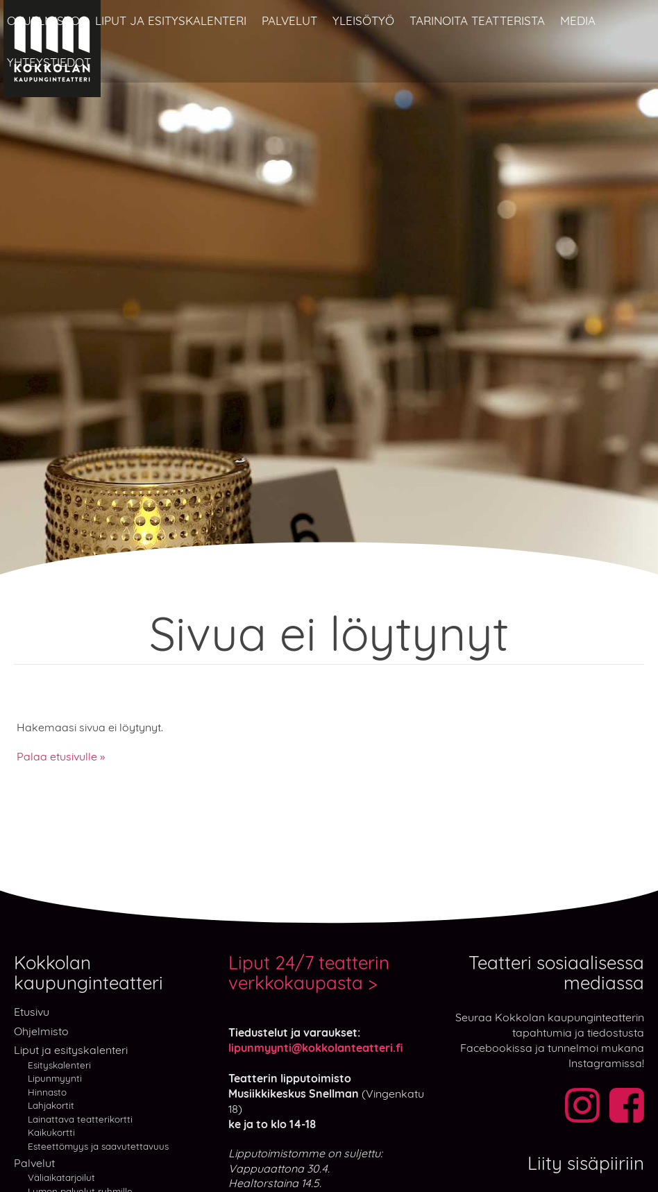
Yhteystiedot (49, 62)
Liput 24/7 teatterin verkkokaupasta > (308, 973)
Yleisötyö (363, 20)
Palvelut (289, 20)
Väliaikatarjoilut (61, 1177)
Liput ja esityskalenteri (170, 20)
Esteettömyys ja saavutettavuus (98, 1146)
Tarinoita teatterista (477, 20)
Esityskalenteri (59, 1065)
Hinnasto (47, 1092)
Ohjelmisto (43, 20)
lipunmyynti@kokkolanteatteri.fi (315, 1048)
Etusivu (31, 1012)
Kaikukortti (51, 1132)
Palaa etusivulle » (61, 756)
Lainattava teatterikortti (80, 1119)
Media (578, 20)
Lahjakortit (51, 1105)
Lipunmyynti (55, 1078)
